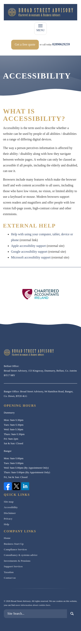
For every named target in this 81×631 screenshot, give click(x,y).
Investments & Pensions (17, 560)
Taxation (9, 572)
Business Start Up (14, 543)
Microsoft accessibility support (31, 257)
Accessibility (11, 507)
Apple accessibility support (28, 245)
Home (7, 538)
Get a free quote (25, 44)
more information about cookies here (32, 605)
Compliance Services (15, 549)
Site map (9, 501)
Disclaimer (10, 513)
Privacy (8, 518)
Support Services (13, 566)
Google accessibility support (29, 251)
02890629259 (61, 44)
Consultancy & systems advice (20, 554)
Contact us (10, 577)
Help (6, 524)
